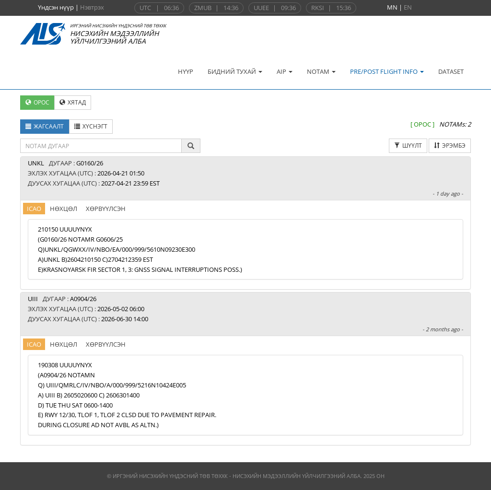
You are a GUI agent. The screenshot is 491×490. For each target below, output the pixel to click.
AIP (284, 71)
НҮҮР (185, 71)
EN (408, 7)
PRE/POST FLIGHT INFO (387, 71)
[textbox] (101, 146)
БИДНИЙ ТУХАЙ (235, 71)
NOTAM (321, 71)
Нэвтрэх (92, 7)
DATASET (451, 71)
